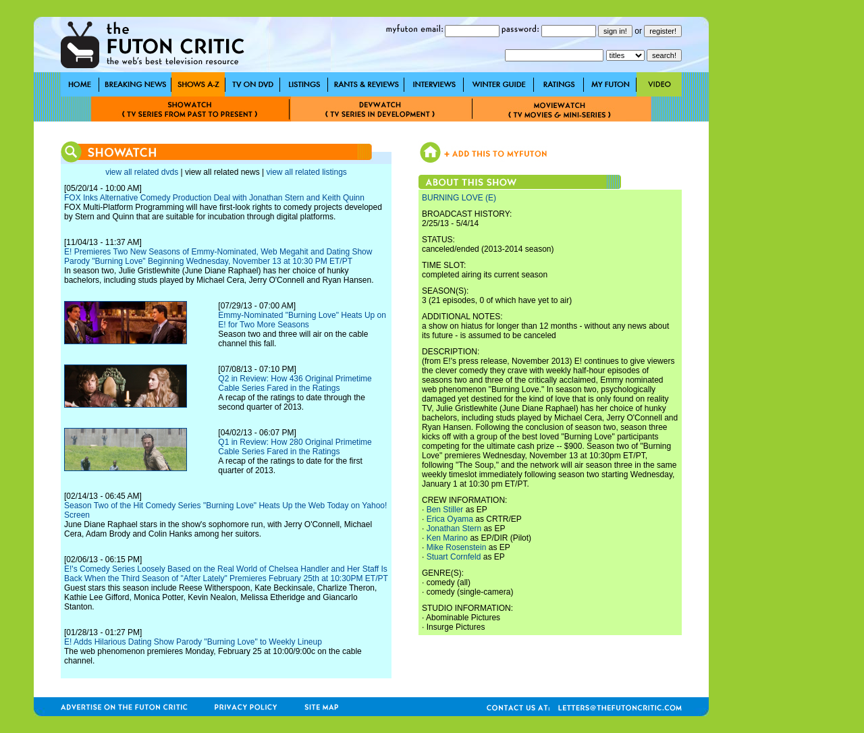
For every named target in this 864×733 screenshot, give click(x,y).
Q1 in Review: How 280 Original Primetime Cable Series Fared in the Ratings (294, 446)
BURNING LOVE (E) (459, 197)
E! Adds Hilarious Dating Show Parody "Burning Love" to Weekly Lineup (193, 642)
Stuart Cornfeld (454, 557)
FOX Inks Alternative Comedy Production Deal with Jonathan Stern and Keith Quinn (214, 197)
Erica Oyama (450, 519)
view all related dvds (141, 172)
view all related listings (306, 172)
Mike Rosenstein (457, 547)
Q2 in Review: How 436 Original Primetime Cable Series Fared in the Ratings (294, 383)
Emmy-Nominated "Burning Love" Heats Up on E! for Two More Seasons (302, 319)
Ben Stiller (445, 509)
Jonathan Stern (454, 528)
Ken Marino (447, 538)
